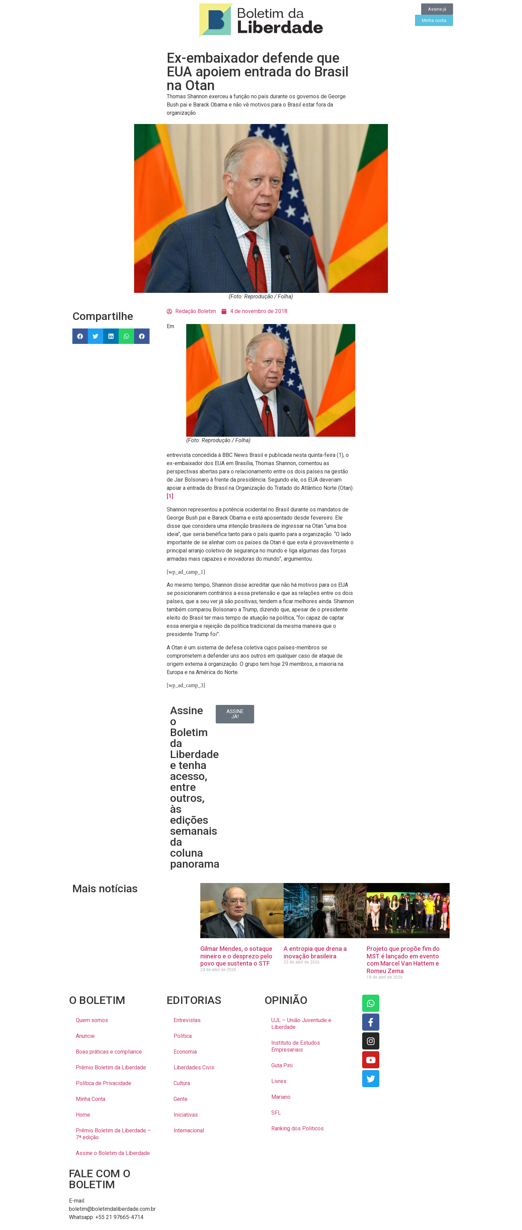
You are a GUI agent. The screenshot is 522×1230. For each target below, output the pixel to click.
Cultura (182, 1083)
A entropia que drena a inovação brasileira (315, 952)
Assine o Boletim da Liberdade (113, 1153)
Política (183, 1036)
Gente (181, 1099)
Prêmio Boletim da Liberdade (111, 1067)
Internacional (189, 1130)
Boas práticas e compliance (109, 1051)
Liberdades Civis (194, 1067)
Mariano (280, 1097)
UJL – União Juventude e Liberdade (301, 1023)
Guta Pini (282, 1065)
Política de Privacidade (103, 1083)
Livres (278, 1081)
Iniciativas (186, 1114)
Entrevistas (187, 1020)
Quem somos (92, 1020)
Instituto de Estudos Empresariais (295, 1046)
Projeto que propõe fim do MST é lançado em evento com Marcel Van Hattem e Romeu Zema (403, 959)
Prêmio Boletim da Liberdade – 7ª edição (113, 1134)
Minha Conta (90, 1099)
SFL (276, 1112)
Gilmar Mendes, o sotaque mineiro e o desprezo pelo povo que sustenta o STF (236, 956)
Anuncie (85, 1036)
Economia (185, 1051)
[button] (80, 336)
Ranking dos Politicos (297, 1128)
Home (83, 1114)
